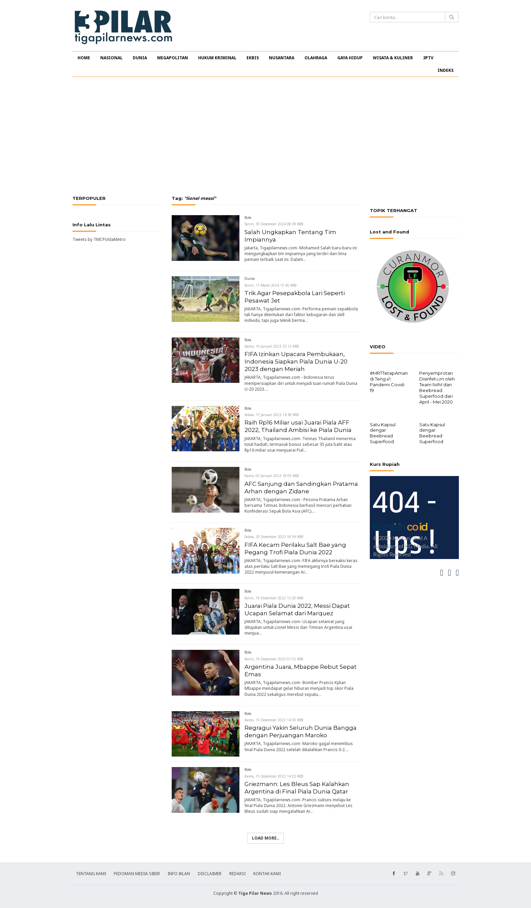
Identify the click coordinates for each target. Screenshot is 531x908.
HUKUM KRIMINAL (217, 58)
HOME (84, 58)
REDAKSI (237, 873)
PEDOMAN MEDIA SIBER (137, 873)
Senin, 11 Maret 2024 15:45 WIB (271, 285)
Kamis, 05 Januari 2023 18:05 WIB (272, 475)
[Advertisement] (265, 136)
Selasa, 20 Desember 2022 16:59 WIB (274, 536)
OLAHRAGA (315, 58)
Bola (248, 217)
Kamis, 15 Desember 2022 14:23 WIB (274, 776)
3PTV (428, 58)
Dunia (250, 278)
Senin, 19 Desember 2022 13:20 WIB (274, 598)
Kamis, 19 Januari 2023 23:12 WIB (272, 346)
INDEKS (445, 70)
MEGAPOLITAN (172, 58)
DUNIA (140, 58)
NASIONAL (111, 58)
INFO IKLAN (179, 873)
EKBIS (253, 58)
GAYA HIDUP (350, 58)
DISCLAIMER (209, 873)
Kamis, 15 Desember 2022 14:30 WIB (274, 720)
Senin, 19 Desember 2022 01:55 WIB (274, 659)
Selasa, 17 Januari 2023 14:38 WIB (272, 414)
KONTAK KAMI (267, 873)
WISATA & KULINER (393, 58)
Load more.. (265, 838)
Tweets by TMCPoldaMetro (99, 239)
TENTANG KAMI (91, 873)
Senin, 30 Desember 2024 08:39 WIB (274, 224)
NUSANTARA (281, 58)
